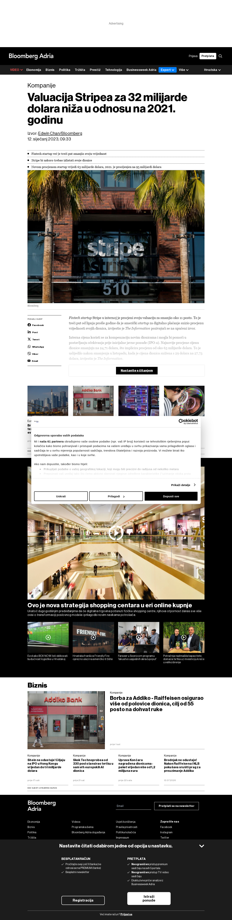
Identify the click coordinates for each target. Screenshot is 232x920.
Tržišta (80, 70)
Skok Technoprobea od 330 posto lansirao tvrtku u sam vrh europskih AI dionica (93, 765)
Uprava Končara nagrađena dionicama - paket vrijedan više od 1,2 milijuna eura (136, 765)
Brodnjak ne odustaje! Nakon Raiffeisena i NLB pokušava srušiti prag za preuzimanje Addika (182, 765)
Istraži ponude (149, 898)
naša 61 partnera (52, 441)
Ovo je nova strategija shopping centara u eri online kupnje (109, 605)
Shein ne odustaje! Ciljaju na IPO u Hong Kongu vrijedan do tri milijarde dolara (46, 765)
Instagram (166, 832)
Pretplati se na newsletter (176, 806)
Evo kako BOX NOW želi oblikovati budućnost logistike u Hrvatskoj (47, 657)
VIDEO (16, 70)
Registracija (83, 900)
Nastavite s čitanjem (137, 370)
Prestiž (95, 70)
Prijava (193, 56)
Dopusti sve (171, 496)
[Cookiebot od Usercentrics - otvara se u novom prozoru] (181, 422)
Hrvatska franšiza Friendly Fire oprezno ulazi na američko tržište (93, 657)
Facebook (166, 827)
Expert (167, 70)
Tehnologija (113, 70)
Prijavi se (126, 914)
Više (184, 70)
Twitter (164, 837)
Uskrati (61, 496)
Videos (76, 821)
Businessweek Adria (141, 70)
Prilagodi (116, 496)
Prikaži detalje (180, 484)
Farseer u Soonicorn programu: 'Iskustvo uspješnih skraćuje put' (137, 657)
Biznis (50, 70)
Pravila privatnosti (126, 827)
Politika (64, 70)
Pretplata (207, 56)
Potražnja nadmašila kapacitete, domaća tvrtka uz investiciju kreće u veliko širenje (183, 659)
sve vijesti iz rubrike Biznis (42, 788)
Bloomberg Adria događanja (88, 832)
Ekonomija (33, 70)
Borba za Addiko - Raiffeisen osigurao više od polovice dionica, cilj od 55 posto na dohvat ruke (157, 703)
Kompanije (116, 692)
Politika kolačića (126, 832)
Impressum (122, 837)
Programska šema (83, 827)
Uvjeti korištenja (125, 821)
